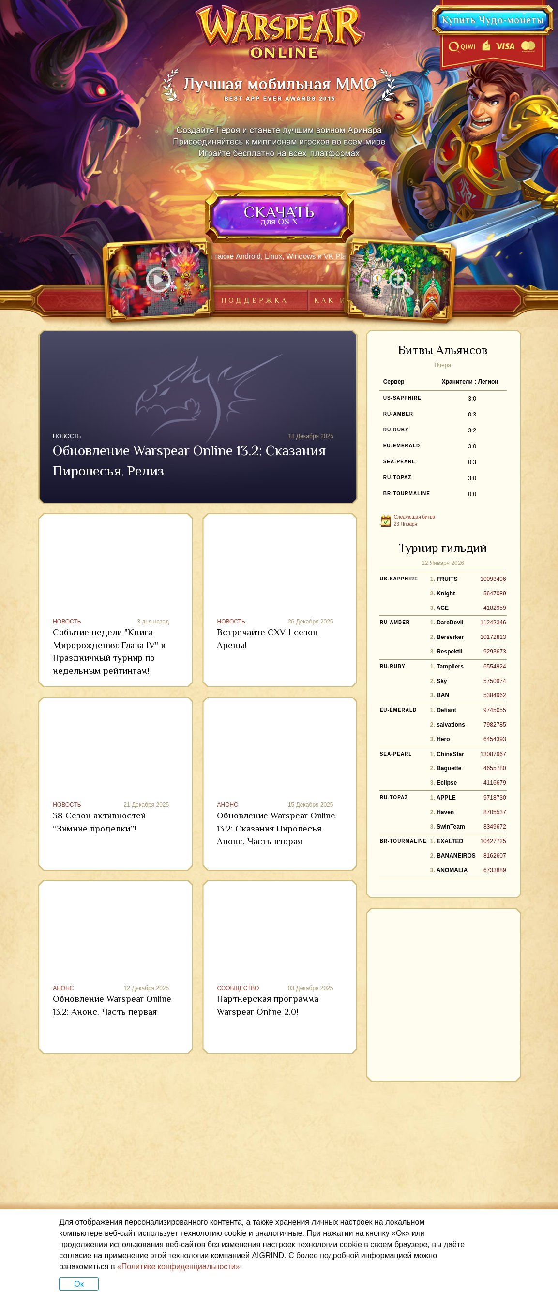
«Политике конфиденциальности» (178, 1266)
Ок (78, 1284)
